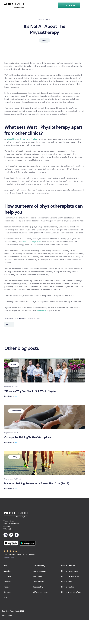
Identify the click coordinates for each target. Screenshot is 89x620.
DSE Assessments (40, 592)
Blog (46, 19)
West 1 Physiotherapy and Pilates (22, 139)
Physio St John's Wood (71, 592)
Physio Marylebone (69, 571)
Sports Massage (39, 571)
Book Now (70, 5)
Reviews (7, 581)
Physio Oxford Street (70, 576)
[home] (30, 5)
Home (40, 19)
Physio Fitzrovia (68, 566)
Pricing (6, 587)
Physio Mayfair (67, 587)
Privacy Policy (7, 615)
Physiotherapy (38, 566)
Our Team (7, 576)
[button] (83, 5)
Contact (7, 592)
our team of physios (32, 242)
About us (7, 571)
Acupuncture (38, 581)
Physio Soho (66, 581)
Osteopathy (37, 587)
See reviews (8, 557)
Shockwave (37, 576)
